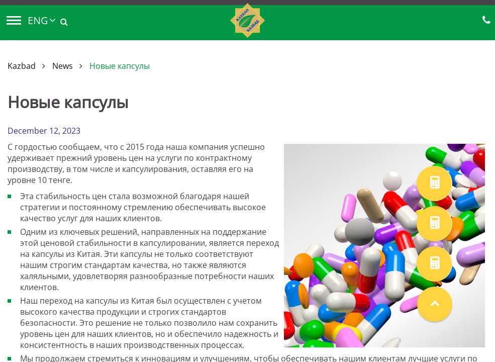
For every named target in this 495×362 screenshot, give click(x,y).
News (62, 65)
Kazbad (22, 65)
